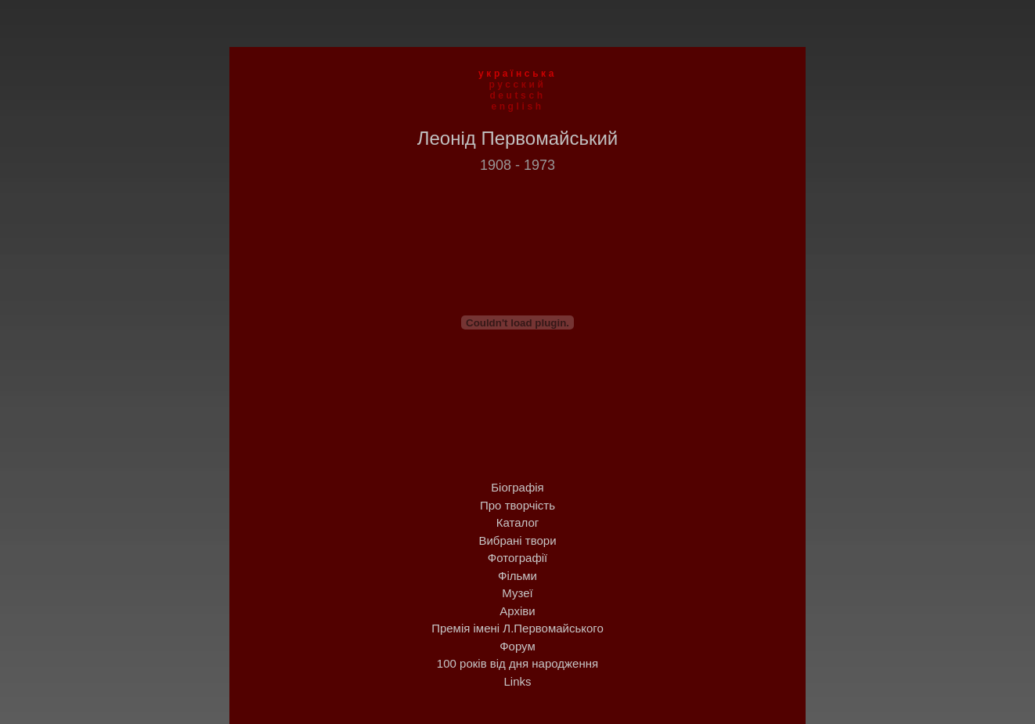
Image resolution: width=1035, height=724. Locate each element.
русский (517, 84)
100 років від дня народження (517, 663)
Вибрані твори (517, 540)
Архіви (517, 611)
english (517, 106)
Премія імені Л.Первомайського (517, 628)
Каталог (517, 522)
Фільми (517, 575)
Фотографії (517, 557)
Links (517, 681)
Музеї (517, 593)
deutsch (517, 95)
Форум (517, 646)
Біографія (517, 487)
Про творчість (517, 505)
